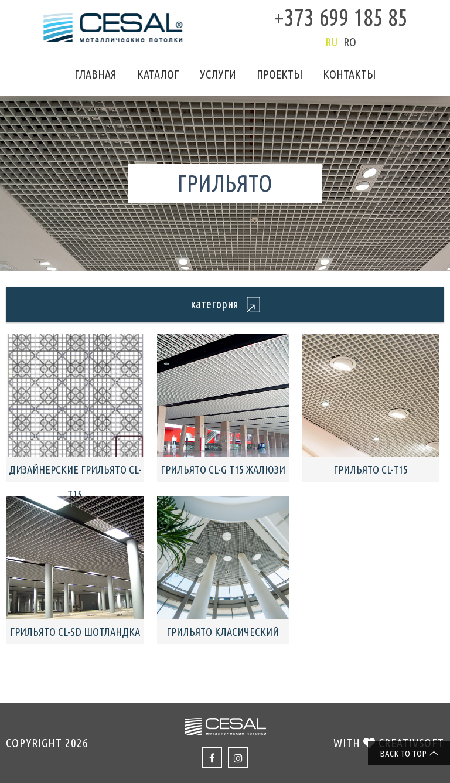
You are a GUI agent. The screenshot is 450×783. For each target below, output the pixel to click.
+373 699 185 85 (341, 17)
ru (331, 42)
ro (349, 42)
